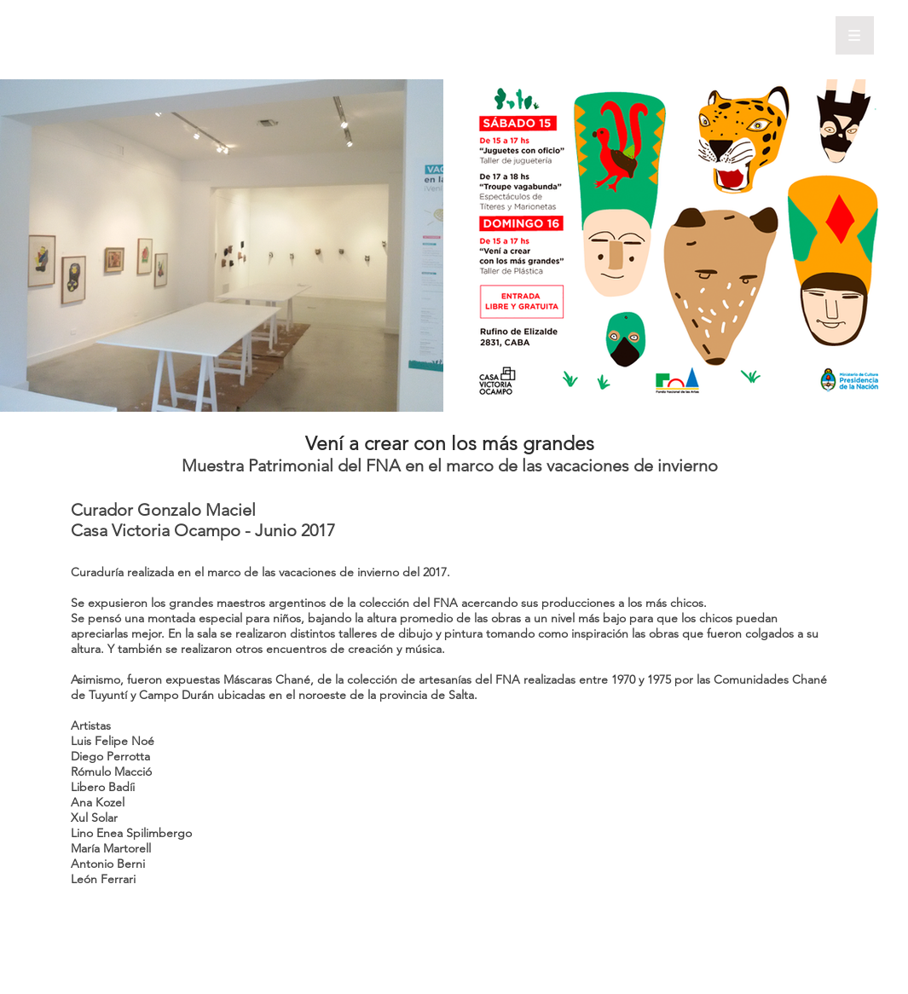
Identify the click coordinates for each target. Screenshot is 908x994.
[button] (855, 35)
